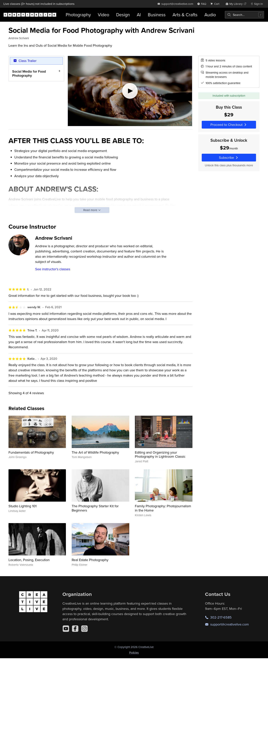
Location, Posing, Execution (29, 559)
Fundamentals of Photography (31, 452)
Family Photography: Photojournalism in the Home (163, 508)
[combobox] (244, 14)
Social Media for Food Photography (29, 73)
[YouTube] (65, 628)
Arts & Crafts (185, 14)
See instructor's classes (52, 269)
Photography (78, 14)
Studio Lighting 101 (23, 506)
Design (123, 14)
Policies (134, 652)
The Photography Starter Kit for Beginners (95, 508)
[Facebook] (75, 628)
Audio (210, 14)
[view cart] (215, 3)
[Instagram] (84, 628)
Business (157, 14)
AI (139, 14)
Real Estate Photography (90, 559)
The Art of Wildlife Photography (95, 452)
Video (103, 14)
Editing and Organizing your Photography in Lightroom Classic (160, 454)
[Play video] (130, 91)
